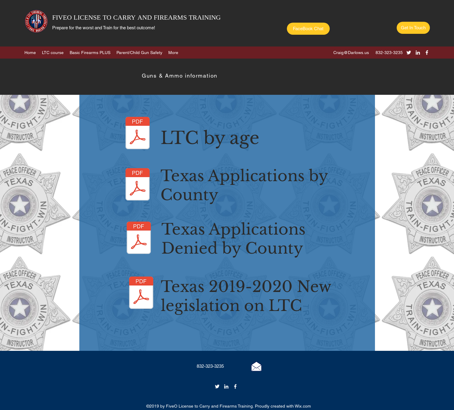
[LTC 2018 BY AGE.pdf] (137, 134)
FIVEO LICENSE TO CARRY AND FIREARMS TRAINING (136, 17)
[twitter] (409, 53)
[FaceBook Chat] (308, 29)
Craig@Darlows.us (351, 52)
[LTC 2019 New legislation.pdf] (141, 293)
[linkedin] (418, 53)
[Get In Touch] (413, 28)
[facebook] (427, 53)
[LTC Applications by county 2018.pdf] (137, 185)
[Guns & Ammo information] (180, 75)
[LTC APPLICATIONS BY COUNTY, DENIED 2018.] (138, 238)
